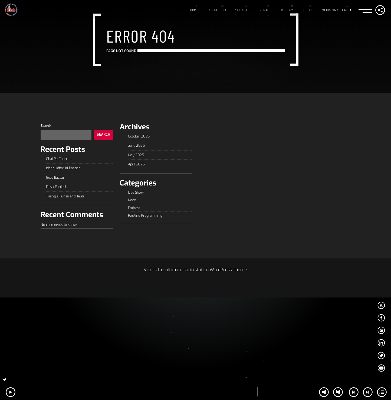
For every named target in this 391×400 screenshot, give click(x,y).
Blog (307, 10)
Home (194, 10)
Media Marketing (335, 10)
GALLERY (286, 10)
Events (264, 10)
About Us (216, 10)
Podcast (240, 10)
